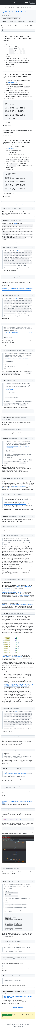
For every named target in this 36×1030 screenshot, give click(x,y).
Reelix (4, 208)
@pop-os (4, 467)
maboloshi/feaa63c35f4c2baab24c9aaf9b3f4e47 (15, 773)
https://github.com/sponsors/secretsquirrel (13, 656)
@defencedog (5, 483)
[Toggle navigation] (2, 2)
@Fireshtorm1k (6, 963)
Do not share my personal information (21, 1024)
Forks (30, 21)
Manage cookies (10, 1024)
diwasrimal (5, 429)
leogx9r (15, 223)
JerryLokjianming (6, 12)
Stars (21, 21)
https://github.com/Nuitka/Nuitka (22, 595)
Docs (26, 1023)
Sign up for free (7, 1015)
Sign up (32, 2)
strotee (4, 868)
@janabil (13, 483)
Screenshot (8, 69)
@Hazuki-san (5, 282)
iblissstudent (6, 708)
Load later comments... (17, 1007)
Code (4, 21)
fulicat (4, 295)
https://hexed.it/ (12, 45)
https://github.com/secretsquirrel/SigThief (12, 592)
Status (17, 1023)
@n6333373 (5, 623)
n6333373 (5, 350)
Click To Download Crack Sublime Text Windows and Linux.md (18, 997)
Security (13, 1023)
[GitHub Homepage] (14, 1026)
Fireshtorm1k (6, 810)
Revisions (12, 21)
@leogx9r (4, 284)
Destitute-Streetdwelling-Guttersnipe (11, 276)
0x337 (4, 247)
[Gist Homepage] (14, 2)
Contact (30, 1023)
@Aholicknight (10, 616)
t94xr (4, 526)
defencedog (5, 438)
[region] (18, 117)
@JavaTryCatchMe (6, 509)
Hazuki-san (5, 220)
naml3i (4, 881)
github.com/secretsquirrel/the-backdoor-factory (15, 504)
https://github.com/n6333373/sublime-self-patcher (16, 358)
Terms (5, 1023)
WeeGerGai (5, 975)
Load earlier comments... (18, 204)
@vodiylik (4, 422)
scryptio (4, 737)
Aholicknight (6, 494)
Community (22, 1023)
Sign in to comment (15, 1016)
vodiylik (4, 324)
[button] (19, 18)
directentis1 (5, 941)
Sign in (26, 2)
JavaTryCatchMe (6, 478)
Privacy (9, 1023)
